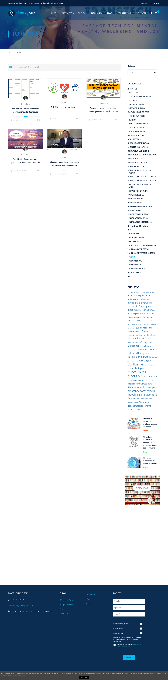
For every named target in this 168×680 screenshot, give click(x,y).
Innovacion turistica (137, 165)
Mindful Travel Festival (138, 217)
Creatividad (133, 103)
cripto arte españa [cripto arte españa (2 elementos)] (136, 298)
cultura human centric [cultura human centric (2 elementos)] (145, 301)
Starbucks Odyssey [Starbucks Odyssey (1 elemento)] (133, 405)
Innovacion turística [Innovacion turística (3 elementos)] (139, 340)
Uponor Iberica (134, 275)
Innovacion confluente (138, 153)
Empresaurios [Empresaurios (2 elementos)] (148, 315)
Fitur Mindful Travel (137, 134)
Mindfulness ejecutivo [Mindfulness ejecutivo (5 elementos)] (137, 376)
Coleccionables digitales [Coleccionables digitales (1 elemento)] (147, 295)
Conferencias (124, 14)
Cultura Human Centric (138, 114)
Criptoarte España (136, 107)
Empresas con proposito (138, 126)
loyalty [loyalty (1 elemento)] (145, 367)
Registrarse (144, 3)
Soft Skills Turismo (136, 240)
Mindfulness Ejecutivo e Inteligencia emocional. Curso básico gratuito (150, 444)
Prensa (88, 603)
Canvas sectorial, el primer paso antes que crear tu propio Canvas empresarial (103, 113)
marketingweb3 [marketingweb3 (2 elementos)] (139, 370)
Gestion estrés (134, 142)
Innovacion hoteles (137, 161)
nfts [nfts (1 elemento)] (138, 401)
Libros (53, 14)
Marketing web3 (135, 205)
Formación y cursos (137, 138)
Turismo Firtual (135, 263)
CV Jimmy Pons (66, 600)
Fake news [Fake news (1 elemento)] (143, 323)
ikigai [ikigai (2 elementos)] (137, 330)
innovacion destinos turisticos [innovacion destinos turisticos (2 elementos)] (142, 337)
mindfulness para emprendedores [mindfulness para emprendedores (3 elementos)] (142, 391)
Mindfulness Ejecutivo (138, 221)
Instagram (90, 594)
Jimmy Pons (25, 106)
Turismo (131, 259)
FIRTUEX (81, 14)
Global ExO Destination (138, 146)
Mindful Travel (134, 213)
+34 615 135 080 (33, 3)
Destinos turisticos (136, 118)
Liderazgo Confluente (138, 193)
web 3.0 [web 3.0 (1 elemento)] (140, 412)
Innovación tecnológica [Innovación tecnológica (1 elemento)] (134, 345)
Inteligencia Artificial (138, 169)
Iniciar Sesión (155, 3)
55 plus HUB (96, 14)
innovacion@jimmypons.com (53, 3)
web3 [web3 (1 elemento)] (135, 412)
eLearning (132, 122)
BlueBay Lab (133, 95)
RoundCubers (133, 236)
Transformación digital (138, 252)
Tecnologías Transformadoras (142, 248)
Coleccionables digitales (139, 99)
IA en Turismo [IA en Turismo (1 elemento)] (143, 326)
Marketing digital (136, 197)
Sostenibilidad (134, 244)
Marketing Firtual (136, 201)
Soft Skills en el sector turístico (64, 109)
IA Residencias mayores (138, 149)
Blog (109, 14)
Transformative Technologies (141, 255)
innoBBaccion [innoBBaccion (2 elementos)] (146, 330)
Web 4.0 (131, 279)
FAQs (88, 599)
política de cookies (154, 673)
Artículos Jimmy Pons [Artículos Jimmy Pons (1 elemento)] (134, 295)
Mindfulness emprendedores (140, 224)
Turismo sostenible (136, 271)
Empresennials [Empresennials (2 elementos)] (134, 319)
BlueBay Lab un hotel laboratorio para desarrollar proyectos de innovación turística (64, 167)
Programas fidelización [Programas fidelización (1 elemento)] (146, 401)
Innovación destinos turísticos (142, 157)
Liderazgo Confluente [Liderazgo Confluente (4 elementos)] (139, 365)
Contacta (141, 14)
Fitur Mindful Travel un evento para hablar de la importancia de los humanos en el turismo (25, 164)
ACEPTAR (84, 677)
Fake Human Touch (136, 130)
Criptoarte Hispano (136, 111)
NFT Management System (138, 228)
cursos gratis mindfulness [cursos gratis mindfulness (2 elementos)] (140, 305)
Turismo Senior (134, 267)
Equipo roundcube (67, 604)
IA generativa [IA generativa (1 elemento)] (152, 326)
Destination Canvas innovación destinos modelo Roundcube (25, 113)
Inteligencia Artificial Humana (142, 179)
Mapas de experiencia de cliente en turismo (150, 463)
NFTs (129, 232)
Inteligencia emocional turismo (142, 183)
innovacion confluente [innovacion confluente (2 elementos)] (138, 333)
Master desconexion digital (140, 209)
